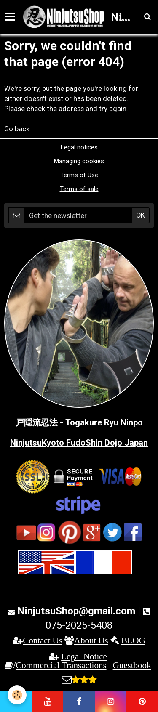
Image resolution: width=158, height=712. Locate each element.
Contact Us (42, 640)
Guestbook (132, 665)
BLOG (133, 640)
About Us (91, 640)
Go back (16, 129)
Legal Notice (84, 656)
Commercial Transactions (61, 665)
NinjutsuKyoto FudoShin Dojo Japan (79, 443)
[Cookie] (17, 694)
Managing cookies (79, 161)
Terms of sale (79, 189)
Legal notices (79, 147)
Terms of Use (79, 175)
